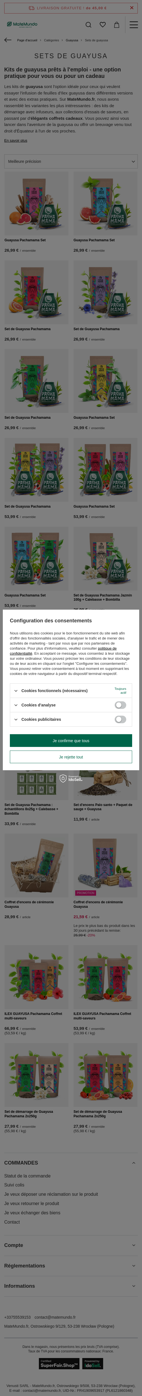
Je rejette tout (71, 757)
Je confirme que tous (71, 740)
